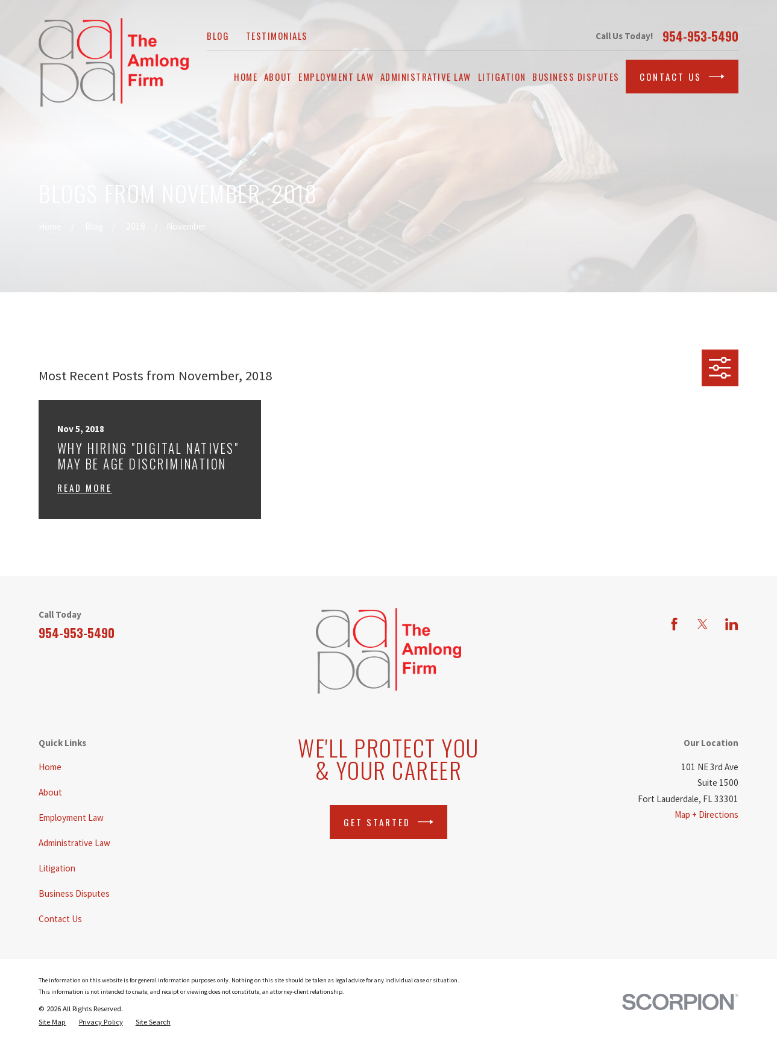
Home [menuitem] (245, 76)
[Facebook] (674, 624)
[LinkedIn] (731, 624)
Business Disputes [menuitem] (576, 76)
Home (50, 767)
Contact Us (682, 76)
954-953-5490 (700, 36)
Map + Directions (706, 814)
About (50, 792)
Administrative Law (74, 843)
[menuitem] (52, 1022)
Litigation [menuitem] (502, 76)
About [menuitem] (278, 76)
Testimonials (277, 35)
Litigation (57, 868)
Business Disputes (74, 893)
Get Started (388, 822)
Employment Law (71, 817)
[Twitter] (702, 624)
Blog (218, 35)
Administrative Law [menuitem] (425, 76)
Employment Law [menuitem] (336, 76)
